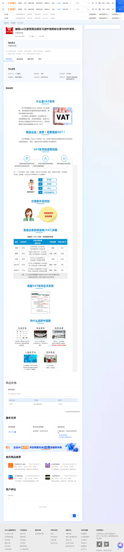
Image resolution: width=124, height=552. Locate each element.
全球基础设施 (9, 537)
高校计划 (68, 540)
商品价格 (20, 59)
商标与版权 (20, 23)
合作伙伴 (65, 3)
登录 (120, 3)
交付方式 (11, 73)
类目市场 (29, 14)
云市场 (59, 3)
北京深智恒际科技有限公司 (33, 476)
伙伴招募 (52, 14)
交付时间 (62, 73)
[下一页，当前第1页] (77, 515)
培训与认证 (54, 543)
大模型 (20, 3)
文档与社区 (39, 3)
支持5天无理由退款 (38, 51)
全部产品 (23, 533)
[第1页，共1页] (74, 515)
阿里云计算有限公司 (34, 464)
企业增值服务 (85, 537)
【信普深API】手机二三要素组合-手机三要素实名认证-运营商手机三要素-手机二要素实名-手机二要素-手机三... (56, 476)
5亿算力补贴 (70, 543)
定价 (53, 3)
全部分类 (6, 23)
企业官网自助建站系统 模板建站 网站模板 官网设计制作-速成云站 (56, 464)
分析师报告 (8, 549)
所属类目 (11, 77)
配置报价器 (23, 546)
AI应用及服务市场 (20, 14)
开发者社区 (54, 537)
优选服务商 (48, 51)
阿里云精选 (37, 14)
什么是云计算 (9, 533)
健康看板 (84, 546)
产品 (25, 3)
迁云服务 (84, 540)
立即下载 (12, 432)
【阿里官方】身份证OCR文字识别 (21, 464)
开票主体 (62, 77)
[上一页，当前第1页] (71, 515)
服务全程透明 (27, 51)
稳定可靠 (7, 543)
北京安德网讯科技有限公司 (70, 464)
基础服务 (84, 533)
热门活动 (45, 14)
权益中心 (47, 3)
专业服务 (13, 23)
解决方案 (31, 3)
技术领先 (7, 540)
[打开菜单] (3, 3)
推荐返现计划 (70, 546)
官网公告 (84, 543)
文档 (52, 533)
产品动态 (23, 540)
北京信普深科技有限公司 (70, 476)
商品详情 (9, 59)
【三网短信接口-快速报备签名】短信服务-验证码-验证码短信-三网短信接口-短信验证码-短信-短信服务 (19, 476)
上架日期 (36, 77)
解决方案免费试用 (71, 537)
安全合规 (7, 546)
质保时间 (36, 73)
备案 (103, 3)
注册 (113, 3)
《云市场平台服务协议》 (65, 437)
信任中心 (84, 549)
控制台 (108, 3)
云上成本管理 (24, 549)
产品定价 (23, 543)
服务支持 (31, 59)
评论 (39, 59)
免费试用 (23, 537)
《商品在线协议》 (63, 435)
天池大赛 (53, 540)
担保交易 (20, 51)
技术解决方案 (39, 533)
